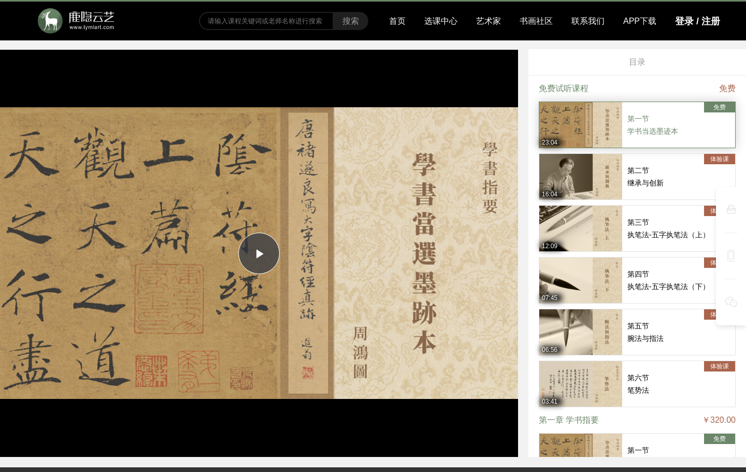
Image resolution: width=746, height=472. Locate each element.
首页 (397, 21)
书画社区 (536, 21)
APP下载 (639, 21)
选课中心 (440, 21)
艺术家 (488, 21)
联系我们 (588, 21)
